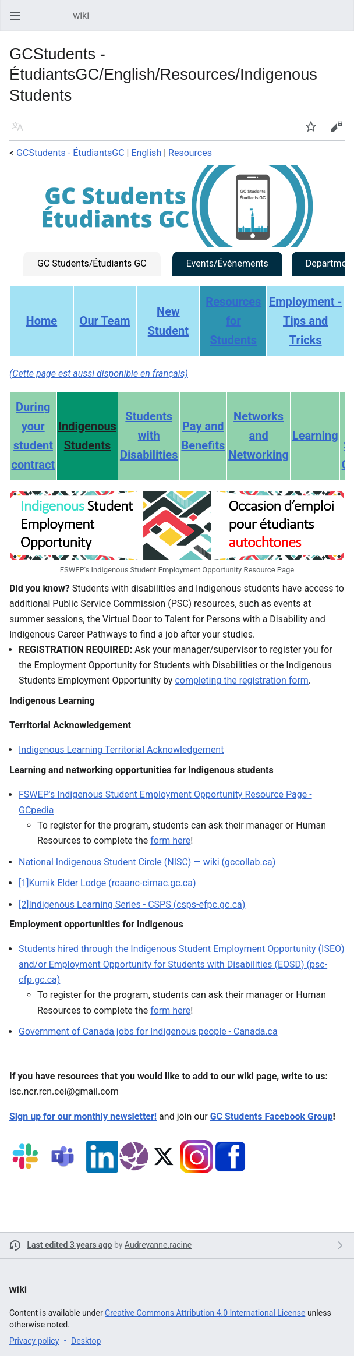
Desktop (86, 1341)
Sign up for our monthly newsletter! (83, 1116)
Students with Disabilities (149, 435)
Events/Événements (227, 263)
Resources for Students (233, 321)
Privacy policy (34, 1341)
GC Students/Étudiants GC (92, 263)
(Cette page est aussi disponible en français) (98, 373)
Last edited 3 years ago (69, 1244)
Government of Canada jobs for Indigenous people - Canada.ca (148, 1031)
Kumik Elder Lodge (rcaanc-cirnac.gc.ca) (112, 882)
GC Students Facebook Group (271, 1116)
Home (42, 321)
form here (170, 840)
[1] (24, 882)
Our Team (105, 321)
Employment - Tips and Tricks (305, 321)
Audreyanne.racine (158, 1244)
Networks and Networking (258, 435)
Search (342, 21)
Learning (315, 435)
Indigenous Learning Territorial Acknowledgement (121, 749)
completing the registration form (241, 680)
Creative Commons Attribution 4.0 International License (205, 1313)
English (146, 152)
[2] (24, 904)
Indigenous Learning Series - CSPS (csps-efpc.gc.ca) (137, 904)
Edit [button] (338, 131)
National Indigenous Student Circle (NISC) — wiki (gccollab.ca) (147, 862)
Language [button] (21, 131)
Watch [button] (314, 131)
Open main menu (18, 21)
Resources (190, 152)
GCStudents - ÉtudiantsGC (70, 152)
